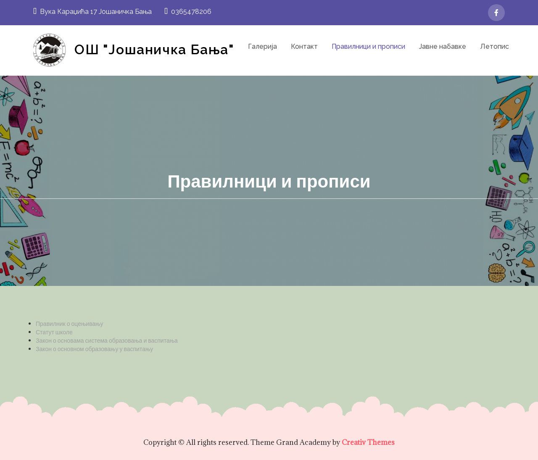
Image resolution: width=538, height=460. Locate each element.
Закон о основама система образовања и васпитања (107, 340)
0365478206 (187, 12)
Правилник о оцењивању (69, 324)
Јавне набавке (442, 46)
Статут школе (54, 332)
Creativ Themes (368, 442)
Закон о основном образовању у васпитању (94, 349)
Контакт (304, 46)
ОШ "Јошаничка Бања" (154, 49)
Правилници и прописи (368, 46)
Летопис (494, 46)
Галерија (262, 46)
